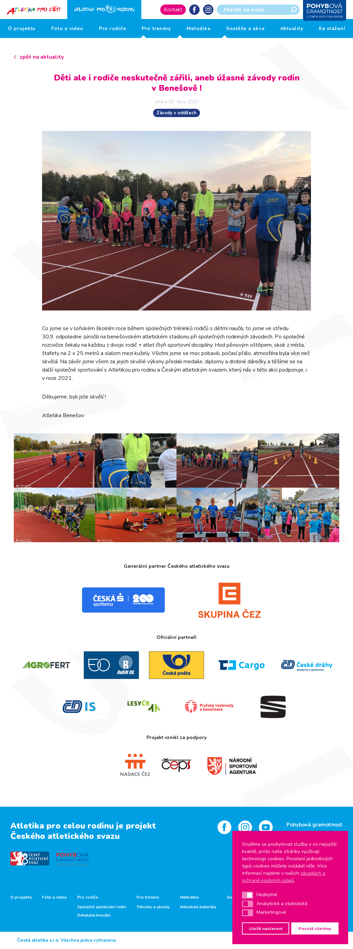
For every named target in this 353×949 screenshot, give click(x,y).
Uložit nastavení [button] (265, 928)
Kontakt (173, 9)
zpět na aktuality (42, 57)
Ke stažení (332, 28)
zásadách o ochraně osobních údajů (283, 877)
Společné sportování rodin (101, 907)
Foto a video (67, 28)
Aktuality (291, 28)
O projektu (22, 28)
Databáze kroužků (93, 915)
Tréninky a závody (153, 907)
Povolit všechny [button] (315, 928)
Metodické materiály (198, 907)
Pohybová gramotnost (314, 824)
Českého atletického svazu (65, 836)
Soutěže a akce (245, 28)
